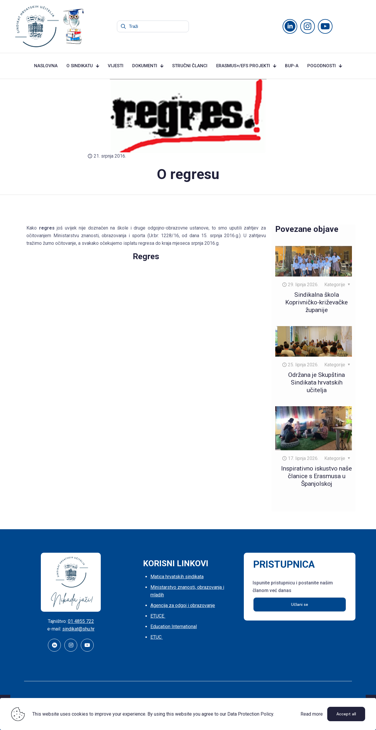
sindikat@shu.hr (78, 629)
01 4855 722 (81, 621)
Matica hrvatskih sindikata (177, 576)
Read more (312, 714)
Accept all (346, 713)
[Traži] (153, 26)
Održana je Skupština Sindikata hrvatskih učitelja (316, 382)
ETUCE (157, 616)
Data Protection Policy (250, 714)
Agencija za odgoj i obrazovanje (182, 605)
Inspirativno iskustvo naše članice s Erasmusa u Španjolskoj (316, 476)
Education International (173, 626)
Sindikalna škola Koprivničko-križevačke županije (316, 302)
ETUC (156, 637)
